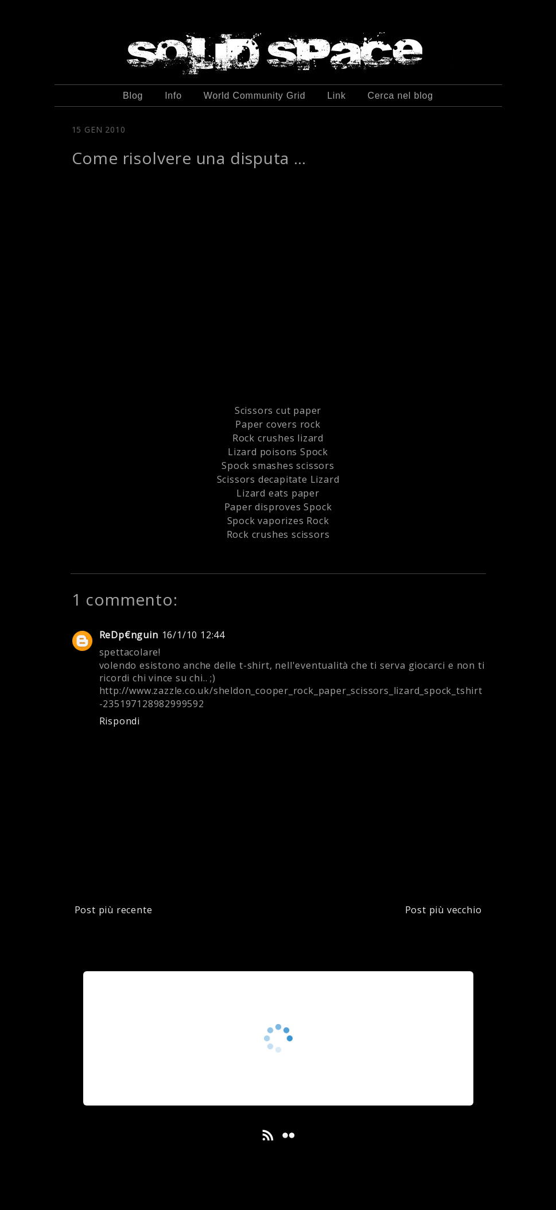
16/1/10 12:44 (193, 635)
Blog (133, 95)
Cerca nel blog (400, 95)
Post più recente (114, 909)
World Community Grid (255, 95)
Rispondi (119, 721)
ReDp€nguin (128, 635)
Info (173, 95)
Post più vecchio (443, 909)
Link (336, 95)
